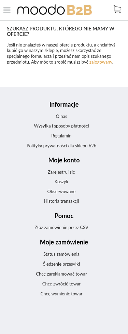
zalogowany (100, 62)
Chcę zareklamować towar (61, 274)
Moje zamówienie (64, 242)
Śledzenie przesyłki (61, 264)
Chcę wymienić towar (62, 293)
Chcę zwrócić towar (61, 283)
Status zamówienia (61, 254)
